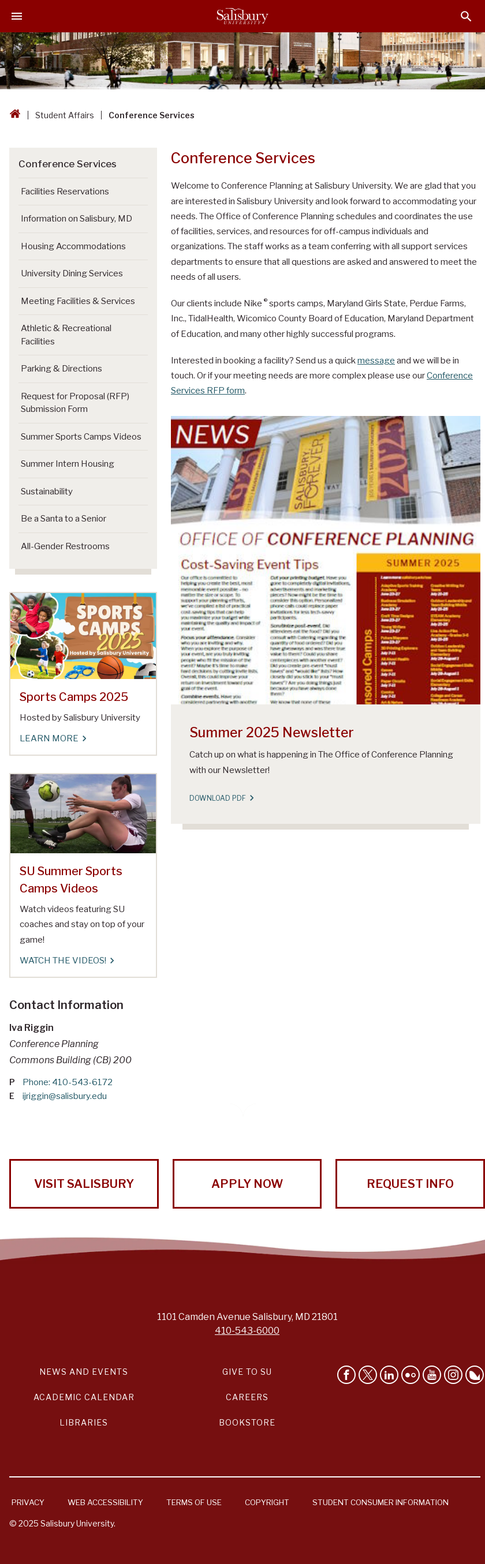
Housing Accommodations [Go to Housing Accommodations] (73, 246)
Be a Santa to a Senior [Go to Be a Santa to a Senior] (63, 518)
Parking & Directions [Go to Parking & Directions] (61, 368)
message (376, 360)
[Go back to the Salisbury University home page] (15, 115)
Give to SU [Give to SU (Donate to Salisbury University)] (247, 1372)
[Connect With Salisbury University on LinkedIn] (389, 1375)
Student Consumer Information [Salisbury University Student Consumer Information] (380, 1502)
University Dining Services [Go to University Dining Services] (72, 273)
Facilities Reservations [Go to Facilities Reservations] (65, 191)
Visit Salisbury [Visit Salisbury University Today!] (84, 1184)
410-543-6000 (247, 1330)
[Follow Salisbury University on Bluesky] (474, 1375)
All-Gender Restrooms (65, 546)
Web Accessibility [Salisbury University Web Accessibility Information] (105, 1502)
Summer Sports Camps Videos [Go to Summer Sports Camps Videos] (81, 437)
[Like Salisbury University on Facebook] (346, 1375)
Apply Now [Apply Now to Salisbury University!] (247, 1184)
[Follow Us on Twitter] (368, 1375)
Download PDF (221, 798)
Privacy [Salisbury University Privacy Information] (28, 1502)
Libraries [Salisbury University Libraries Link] (83, 1422)
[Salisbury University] (242, 16)
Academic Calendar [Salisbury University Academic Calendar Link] (84, 1397)
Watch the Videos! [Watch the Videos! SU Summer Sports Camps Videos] (66, 960)
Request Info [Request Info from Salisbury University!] (410, 1184)
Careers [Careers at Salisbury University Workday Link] (247, 1397)
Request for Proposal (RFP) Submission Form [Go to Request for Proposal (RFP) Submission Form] (75, 403)
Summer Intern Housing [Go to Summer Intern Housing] (67, 464)
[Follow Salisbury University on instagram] (453, 1375)
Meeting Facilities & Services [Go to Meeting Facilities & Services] (78, 301)
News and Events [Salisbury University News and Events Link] (83, 1372)
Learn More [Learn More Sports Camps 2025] (52, 738)
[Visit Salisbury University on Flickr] (410, 1375)
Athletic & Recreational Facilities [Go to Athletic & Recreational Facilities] (66, 335)
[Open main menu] (17, 16)
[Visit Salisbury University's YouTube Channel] (432, 1375)
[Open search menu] (466, 16)
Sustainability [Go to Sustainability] (47, 491)
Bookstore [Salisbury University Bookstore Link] (247, 1422)
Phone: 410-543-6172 (68, 1082)
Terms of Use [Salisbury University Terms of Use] (194, 1502)
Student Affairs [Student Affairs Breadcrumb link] (64, 115)
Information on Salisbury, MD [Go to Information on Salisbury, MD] (76, 218)
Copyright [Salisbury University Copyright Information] (267, 1502)
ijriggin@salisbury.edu (65, 1096)
